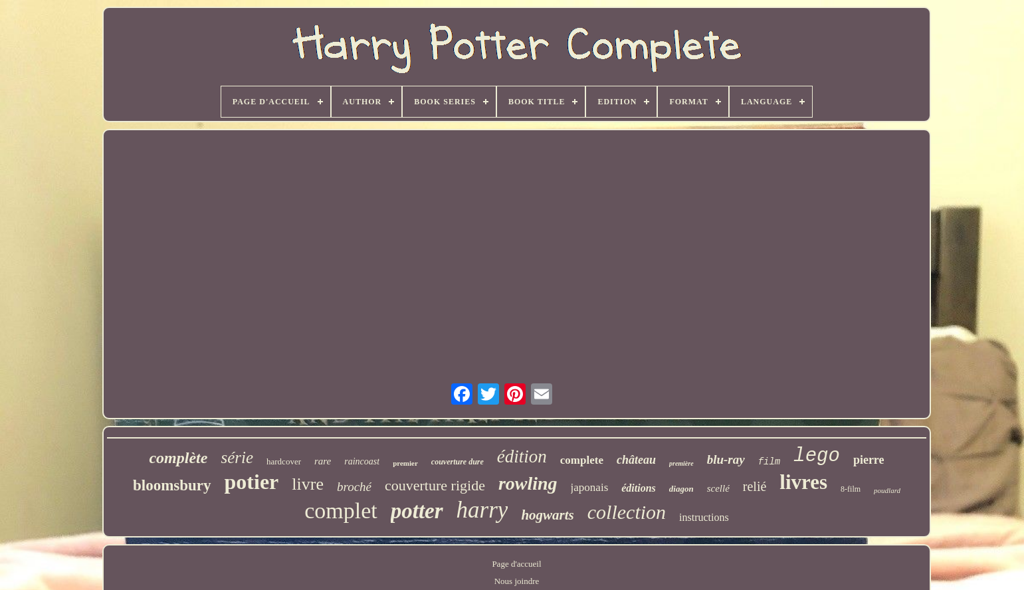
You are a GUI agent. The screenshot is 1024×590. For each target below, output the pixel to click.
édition (522, 456)
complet (340, 510)
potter (417, 511)
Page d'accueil (516, 564)
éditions (638, 488)
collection (626, 512)
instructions (704, 517)
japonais (590, 487)
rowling (528, 483)
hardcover (283, 461)
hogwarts (547, 515)
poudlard (887, 490)
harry (482, 510)
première (681, 463)
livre (308, 484)
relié (755, 486)
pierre (868, 459)
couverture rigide (435, 485)
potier (252, 482)
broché (354, 487)
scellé (718, 488)
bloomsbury (172, 485)
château (636, 459)
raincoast (361, 461)
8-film (851, 489)
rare (322, 461)
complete (581, 460)
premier (405, 463)
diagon (681, 489)
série (237, 457)
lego (816, 456)
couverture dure (457, 461)
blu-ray (726, 459)
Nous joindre (517, 581)
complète (178, 457)
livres (803, 482)
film (769, 461)
